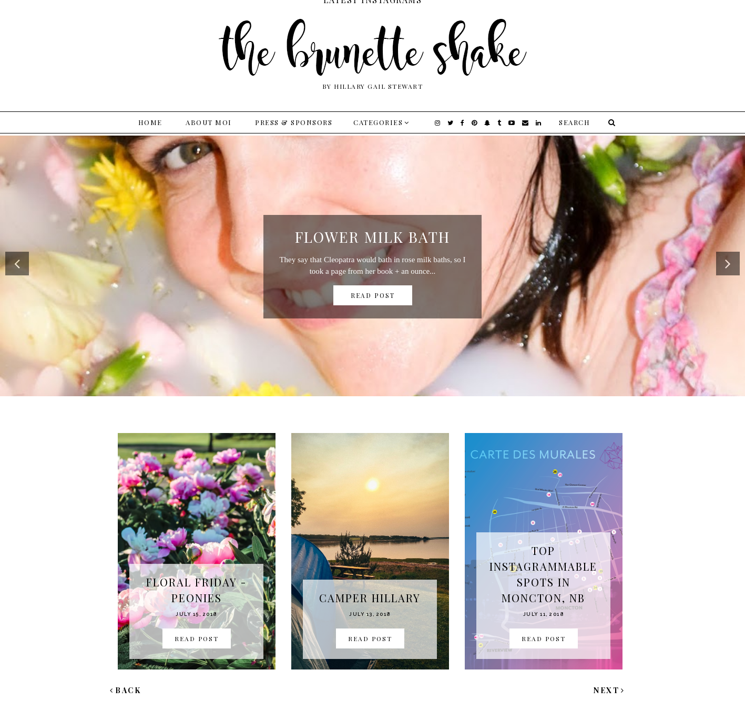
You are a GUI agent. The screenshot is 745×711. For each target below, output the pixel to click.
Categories (378, 122)
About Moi (209, 122)
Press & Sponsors (293, 122)
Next (609, 690)
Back (125, 690)
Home (150, 122)
